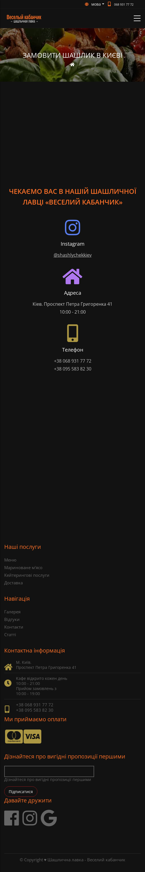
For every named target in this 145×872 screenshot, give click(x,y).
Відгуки (12, 619)
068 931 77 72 (123, 4)
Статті (10, 634)
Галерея (12, 611)
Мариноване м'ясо (23, 567)
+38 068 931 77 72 (72, 361)
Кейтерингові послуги (26, 575)
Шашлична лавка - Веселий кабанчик (86, 859)
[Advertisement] (72, 124)
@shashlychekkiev (73, 255)
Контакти (13, 627)
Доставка (13, 582)
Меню (10, 560)
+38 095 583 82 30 (72, 369)
